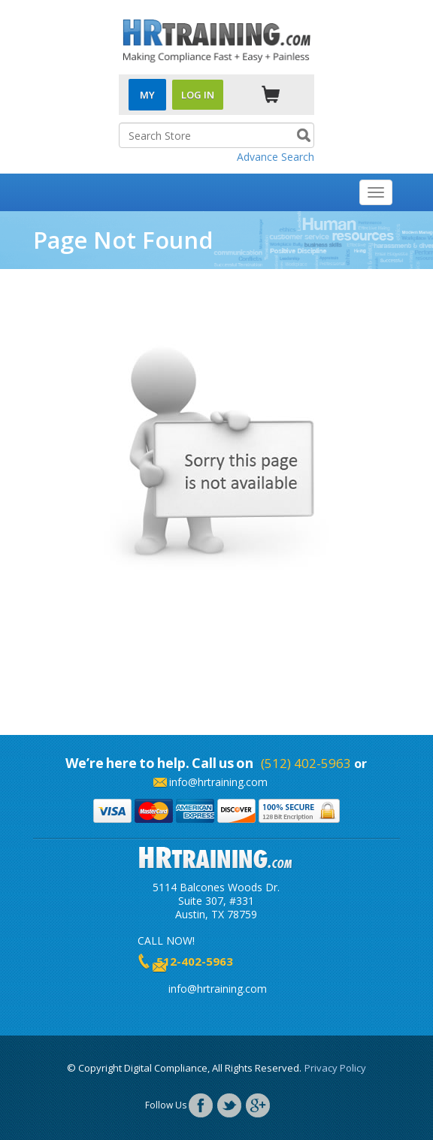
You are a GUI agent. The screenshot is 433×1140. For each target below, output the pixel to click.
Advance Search (275, 157)
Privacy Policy (335, 1068)
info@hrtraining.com (218, 782)
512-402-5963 (194, 961)
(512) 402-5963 (306, 763)
